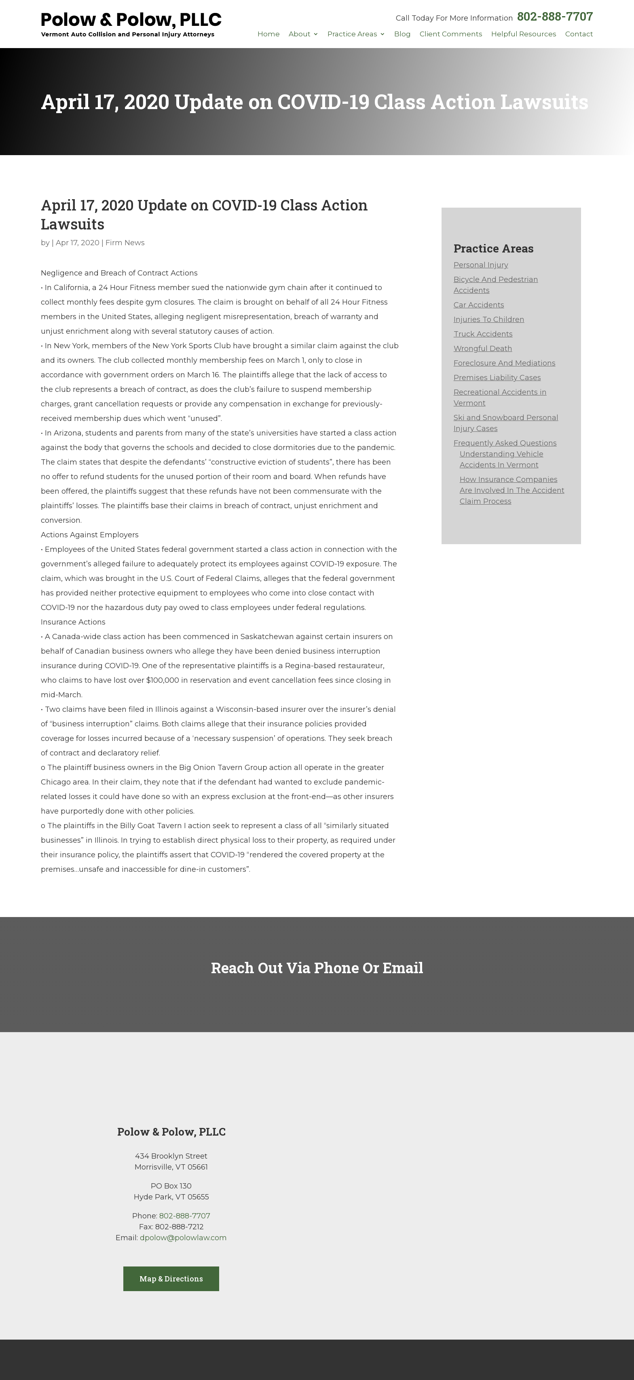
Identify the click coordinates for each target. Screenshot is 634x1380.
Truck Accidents (483, 334)
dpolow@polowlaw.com (183, 1237)
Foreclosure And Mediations (505, 363)
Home (269, 34)
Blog (402, 34)
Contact (579, 34)
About (300, 34)
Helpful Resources (523, 34)
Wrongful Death (483, 348)
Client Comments (451, 34)
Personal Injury (481, 265)
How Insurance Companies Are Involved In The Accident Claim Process (512, 490)
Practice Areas (352, 34)
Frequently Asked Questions (505, 443)
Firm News (125, 242)
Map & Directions (171, 1278)
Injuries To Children (489, 319)
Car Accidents (479, 305)
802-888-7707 (555, 16)
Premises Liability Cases (497, 377)
